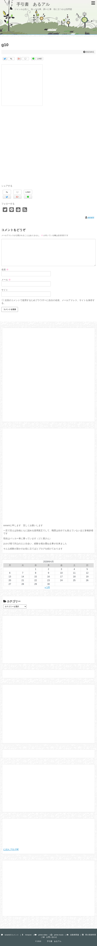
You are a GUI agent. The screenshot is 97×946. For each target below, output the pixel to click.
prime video (41, 935)
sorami (91, 217)
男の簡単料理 (89, 935)
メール (6, 280)
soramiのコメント (10, 935)
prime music (57, 935)
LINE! (39, 59)
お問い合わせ (50, 937)
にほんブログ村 (11, 849)
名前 (5, 269)
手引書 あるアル (27, 4)
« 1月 (47, 587)
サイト (4, 290)
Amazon (27, 935)
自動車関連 (73, 935)
